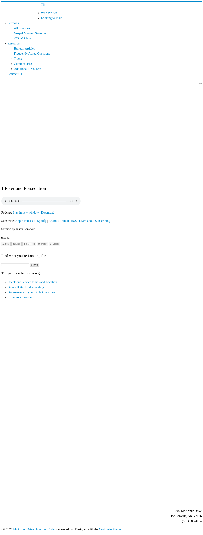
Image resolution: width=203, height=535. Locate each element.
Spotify (41, 220)
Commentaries (23, 63)
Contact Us (15, 74)
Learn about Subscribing (94, 220)
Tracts (18, 58)
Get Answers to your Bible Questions (31, 292)
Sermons (13, 23)
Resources (14, 43)
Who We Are (49, 13)
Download (47, 212)
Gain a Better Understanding (26, 287)
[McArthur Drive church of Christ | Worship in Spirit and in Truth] (21, 17)
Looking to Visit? (52, 18)
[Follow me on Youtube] (45, 4)
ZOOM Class (22, 38)
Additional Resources (27, 69)
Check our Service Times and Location (32, 282)
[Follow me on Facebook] (43, 4)
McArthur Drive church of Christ (34, 529)
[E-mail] (42, 4)
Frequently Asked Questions (32, 53)
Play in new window (26, 212)
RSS (74, 220)
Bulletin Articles (24, 48)
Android (54, 220)
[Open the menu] (200, 83)
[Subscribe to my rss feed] (41, 4)
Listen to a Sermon (20, 297)
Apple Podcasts (25, 220)
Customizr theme (110, 529)
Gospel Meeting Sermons (30, 33)
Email (65, 220)
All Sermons (22, 28)
